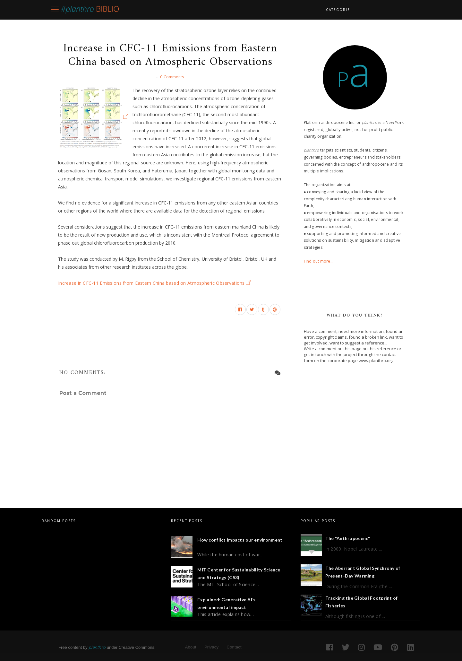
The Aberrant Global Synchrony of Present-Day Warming (362, 571)
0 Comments (172, 77)
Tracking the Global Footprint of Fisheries (361, 601)
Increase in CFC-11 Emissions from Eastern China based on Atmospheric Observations (151, 283)
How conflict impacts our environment (239, 540)
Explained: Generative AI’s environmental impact (226, 603)
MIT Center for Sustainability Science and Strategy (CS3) (238, 573)
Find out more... (319, 261)
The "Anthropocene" (347, 538)
